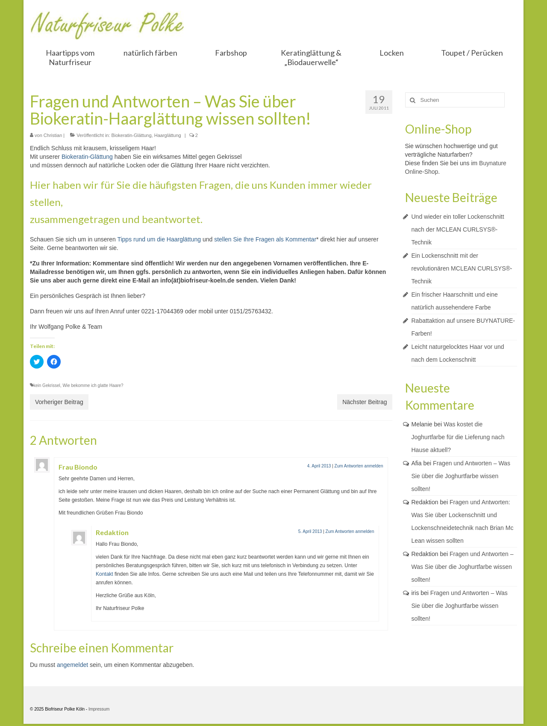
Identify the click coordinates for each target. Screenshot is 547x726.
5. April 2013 (310, 531)
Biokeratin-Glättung (131, 135)
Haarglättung (167, 135)
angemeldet (72, 664)
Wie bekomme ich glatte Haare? (92, 385)
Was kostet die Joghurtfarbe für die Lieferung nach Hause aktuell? (458, 437)
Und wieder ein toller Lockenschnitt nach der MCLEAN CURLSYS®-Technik (458, 229)
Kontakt (104, 574)
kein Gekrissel (46, 385)
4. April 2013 (319, 466)
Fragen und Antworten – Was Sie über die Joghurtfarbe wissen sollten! (461, 476)
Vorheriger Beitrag (59, 402)
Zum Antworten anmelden (359, 466)
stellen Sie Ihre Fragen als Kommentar (265, 239)
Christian (53, 135)
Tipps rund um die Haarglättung (159, 239)
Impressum (98, 709)
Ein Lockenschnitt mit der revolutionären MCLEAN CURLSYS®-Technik (462, 268)
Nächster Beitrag (364, 402)
